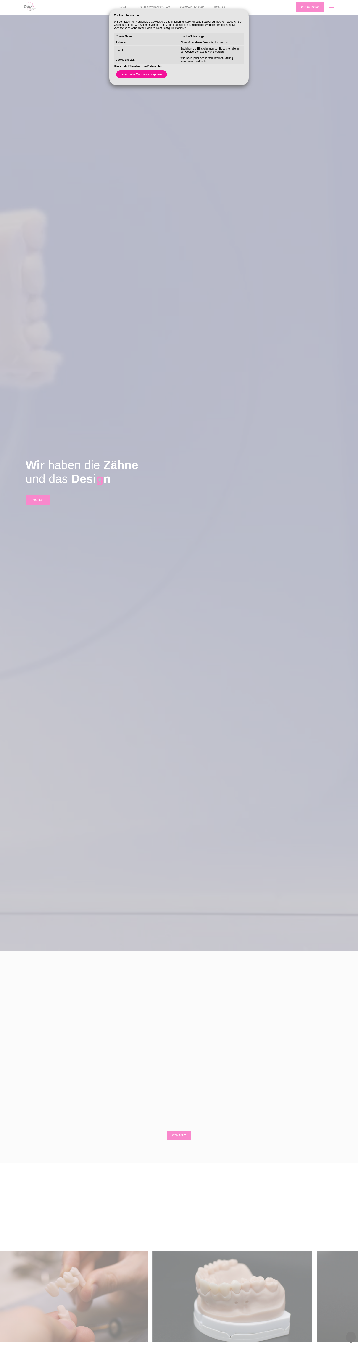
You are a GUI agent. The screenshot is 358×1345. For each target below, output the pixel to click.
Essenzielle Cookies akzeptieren (141, 74)
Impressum (221, 42)
